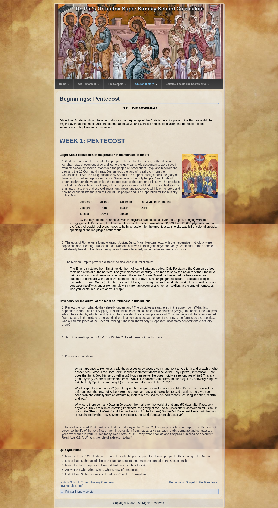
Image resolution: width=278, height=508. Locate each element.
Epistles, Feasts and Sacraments (187, 84)
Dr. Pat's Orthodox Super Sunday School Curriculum (140, 9)
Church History (146, 84)
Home (64, 84)
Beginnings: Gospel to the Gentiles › (193, 482)
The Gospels (117, 84)
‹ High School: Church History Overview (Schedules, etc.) (87, 484)
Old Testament (88, 84)
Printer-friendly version (80, 491)
